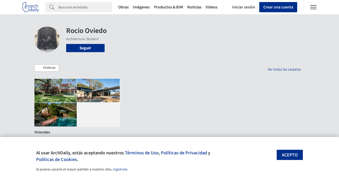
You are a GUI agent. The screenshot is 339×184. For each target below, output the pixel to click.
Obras (123, 7)
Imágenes (141, 7)
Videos (211, 7)
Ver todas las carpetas (284, 69)
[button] (46, 68)
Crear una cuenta (278, 7)
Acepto (290, 155)
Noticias (194, 7)
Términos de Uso (141, 153)
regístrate (120, 169)
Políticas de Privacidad (184, 153)
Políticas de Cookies (56, 159)
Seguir (85, 48)
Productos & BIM (168, 7)
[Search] (85, 7)
